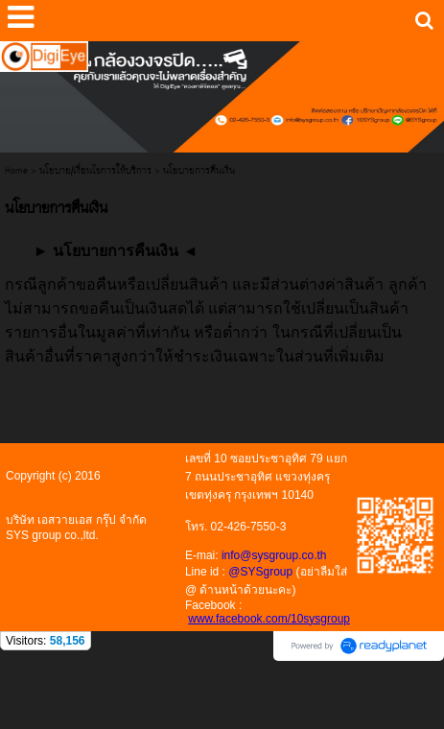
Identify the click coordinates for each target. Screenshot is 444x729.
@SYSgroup (260, 571)
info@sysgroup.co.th (274, 555)
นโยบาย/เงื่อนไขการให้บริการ (95, 171)
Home (16, 171)
